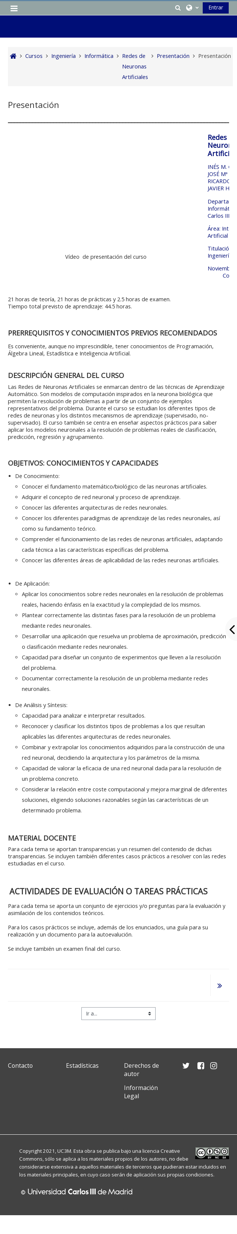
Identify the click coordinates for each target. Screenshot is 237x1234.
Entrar (215, 7)
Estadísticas (82, 1065)
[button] (178, 7)
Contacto (20, 1065)
